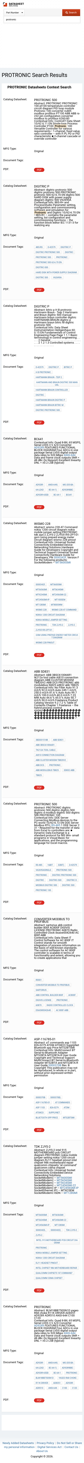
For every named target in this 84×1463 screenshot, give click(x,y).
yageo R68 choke (68, 1378)
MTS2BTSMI (69, 1117)
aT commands (62, 1102)
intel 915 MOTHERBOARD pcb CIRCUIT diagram (57, 1241)
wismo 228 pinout (45, 642)
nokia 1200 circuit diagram (50, 615)
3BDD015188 (42, 740)
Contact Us (71, 1447)
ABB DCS (40, 765)
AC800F (72, 995)
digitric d (72, 880)
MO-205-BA (68, 485)
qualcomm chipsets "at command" (54, 1273)
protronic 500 (43, 257)
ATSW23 (39, 1112)
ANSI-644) (53, 485)
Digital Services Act (49, 1447)
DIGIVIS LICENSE (43, 1000)
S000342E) (56, 1230)
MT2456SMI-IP (42, 599)
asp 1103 (40, 1107)
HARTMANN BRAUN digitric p (50, 400)
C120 (74, 1388)
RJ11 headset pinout (47, 1263)
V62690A (57, 277)
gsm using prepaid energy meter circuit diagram (57, 636)
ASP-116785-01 (43, 1102)
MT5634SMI (57, 589)
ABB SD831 (58, 740)
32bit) (61, 865)
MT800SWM (56, 605)
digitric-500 (42, 267)
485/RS (39, 247)
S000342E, (40, 1230)
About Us (42, 1451)
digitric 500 (42, 277)
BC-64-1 (57, 495)
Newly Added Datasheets (18, 1443)
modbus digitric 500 (46, 885)
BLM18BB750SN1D (45, 1378)
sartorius (41, 990)
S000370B (54, 1065)
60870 (38, 1005)
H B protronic (43, 372)
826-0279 (54, 1107)
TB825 (39, 775)
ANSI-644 (70, 455)
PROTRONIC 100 (43, 890)
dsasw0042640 (43, 1010)
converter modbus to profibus (52, 985)
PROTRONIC (61, 257)
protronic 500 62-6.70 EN (49, 262)
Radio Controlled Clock (60, 1005)
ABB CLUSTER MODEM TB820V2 (51, 760)
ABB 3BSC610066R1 (45, 745)
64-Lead (39, 490)
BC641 (69, 495)
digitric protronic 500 (48, 252)
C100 (64, 1388)
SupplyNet (54, 1112)
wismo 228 (41, 610)
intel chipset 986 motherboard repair (56, 1268)
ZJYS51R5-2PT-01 (44, 630)
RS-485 (55, 825)
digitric (69, 252)
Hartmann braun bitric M (49, 405)
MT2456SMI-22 (59, 594)
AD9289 (39, 447)
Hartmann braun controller (52, 390)
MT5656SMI (41, 589)
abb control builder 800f (49, 995)
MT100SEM (60, 599)
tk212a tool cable (45, 750)
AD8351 (57, 1383)
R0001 (39, 980)
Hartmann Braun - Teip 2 (49, 377)
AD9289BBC (67, 490)
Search (71, 12)
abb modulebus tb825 (47, 770)
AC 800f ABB (62, 1010)
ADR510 (39, 1388)
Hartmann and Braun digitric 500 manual (56, 383)
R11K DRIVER (42, 1383)
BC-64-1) (53, 490)
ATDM (66, 1107)
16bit (50, 865)
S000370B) (55, 1097)
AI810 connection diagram (50, 755)
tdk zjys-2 (57, 625)
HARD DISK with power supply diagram (56, 272)
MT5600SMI (63, 562)
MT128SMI (41, 605)
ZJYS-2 (71, 625)
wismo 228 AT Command (64, 610)
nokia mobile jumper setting (51, 620)
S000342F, (60, 557)
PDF (39, 169)
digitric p (66, 247)
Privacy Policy (45, 1443)
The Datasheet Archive (13, 5)
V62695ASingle (43, 870)
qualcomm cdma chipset (49, 1278)
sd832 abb (69, 770)
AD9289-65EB (42, 495)
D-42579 (51, 247)
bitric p (68, 367)
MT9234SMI (41, 594)
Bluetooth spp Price (47, 1117)
